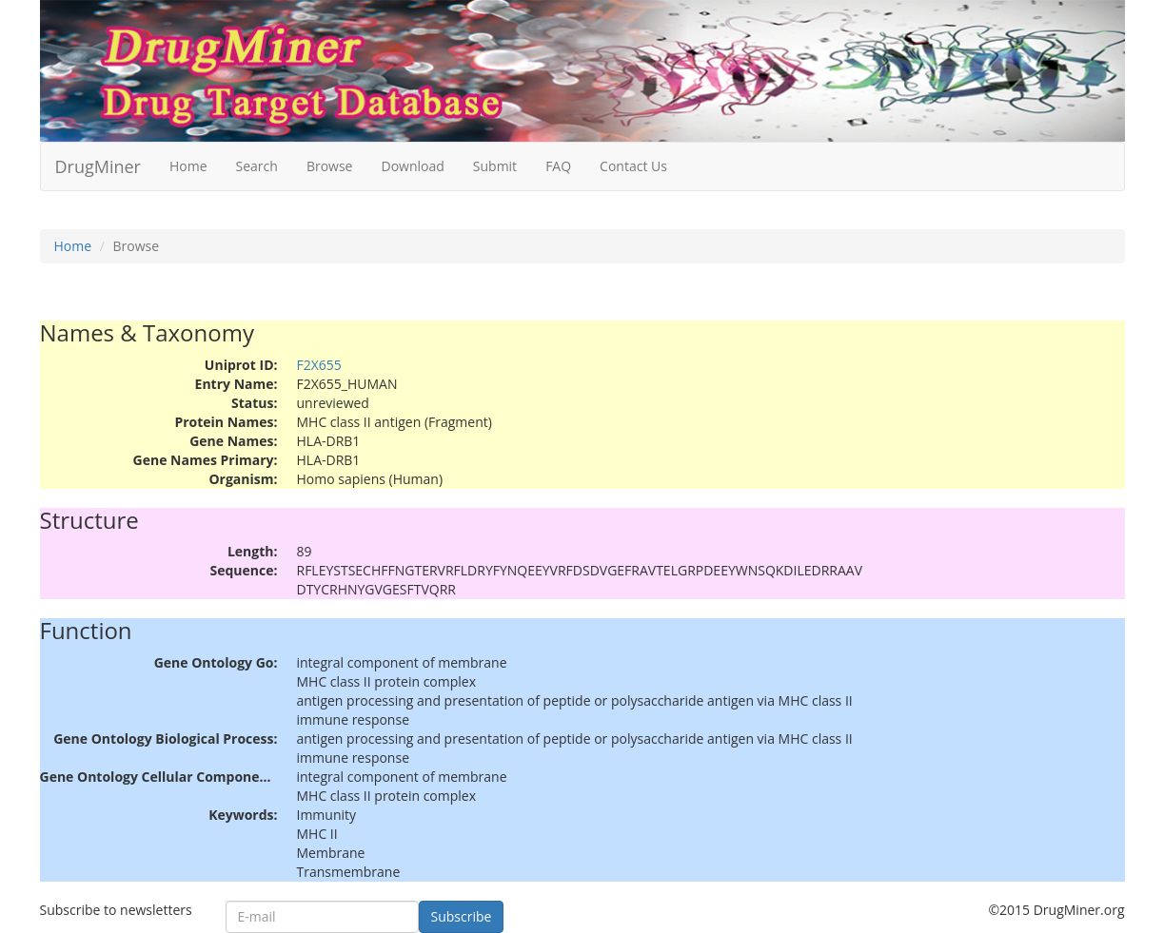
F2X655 (319, 365)
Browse (329, 166)
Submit (495, 166)
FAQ (558, 166)
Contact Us (633, 166)
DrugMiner (98, 166)
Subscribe (461, 916)
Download (412, 166)
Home (188, 166)
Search (257, 166)
